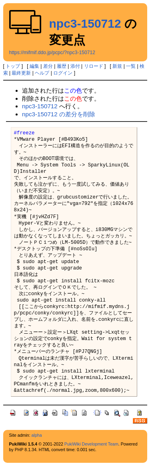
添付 (75, 66)
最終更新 (21, 73)
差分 (48, 66)
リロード (93, 66)
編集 (34, 66)
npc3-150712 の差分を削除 (58, 114)
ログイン (62, 73)
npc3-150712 (85, 23)
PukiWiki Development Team (91, 444)
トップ (13, 66)
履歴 (61, 66)
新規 (117, 66)
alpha (37, 435)
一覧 (131, 66)
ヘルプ (42, 73)
